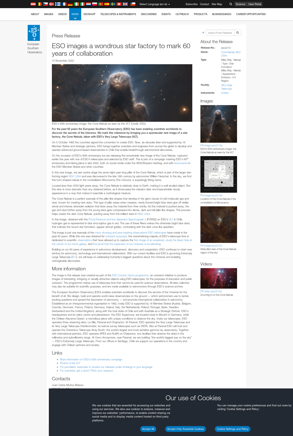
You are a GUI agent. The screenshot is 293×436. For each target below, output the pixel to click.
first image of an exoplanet (149, 240)
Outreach (182, 14)
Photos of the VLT (70, 363)
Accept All (148, 429)
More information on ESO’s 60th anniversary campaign (91, 359)
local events (181, 163)
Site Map (217, 4)
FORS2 (225, 93)
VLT (171, 219)
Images (48, 14)
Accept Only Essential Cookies (185, 429)
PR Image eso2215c (211, 245)
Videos (62, 14)
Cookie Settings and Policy (232, 429)
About (35, 14)
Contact (204, 4)
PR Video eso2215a (211, 291)
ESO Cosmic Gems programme (130, 275)
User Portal (254, 4)
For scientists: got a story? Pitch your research (86, 370)
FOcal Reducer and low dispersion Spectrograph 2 (117, 219)
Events (166, 14)
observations (85, 240)
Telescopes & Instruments (118, 14)
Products (200, 14)
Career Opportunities (251, 14)
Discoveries (149, 14)
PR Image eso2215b (211, 195)
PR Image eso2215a (211, 145)
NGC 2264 (75, 176)
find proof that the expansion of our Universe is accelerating (127, 244)
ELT (74, 257)
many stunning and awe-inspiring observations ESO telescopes (130, 232)
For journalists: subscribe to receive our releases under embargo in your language (106, 367)
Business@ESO (221, 14)
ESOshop (89, 14)
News (75, 16)
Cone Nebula (227, 52)
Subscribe (192, 4)
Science (240, 4)
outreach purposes (116, 236)
